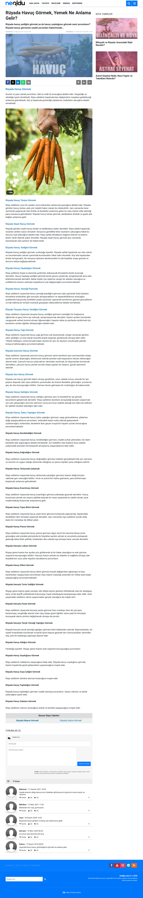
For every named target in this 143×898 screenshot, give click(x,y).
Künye (17, 865)
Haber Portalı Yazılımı (73, 892)
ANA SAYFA (34, 3)
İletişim (25, 865)
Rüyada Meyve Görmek (27, 720)
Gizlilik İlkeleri (35, 865)
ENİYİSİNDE (77, 3)
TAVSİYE (45, 3)
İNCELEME (56, 3)
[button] (78, 82)
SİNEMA (66, 3)
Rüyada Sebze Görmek (71, 720)
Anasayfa (9, 865)
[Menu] (135, 3)
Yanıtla (23, 797)
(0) (31, 797)
